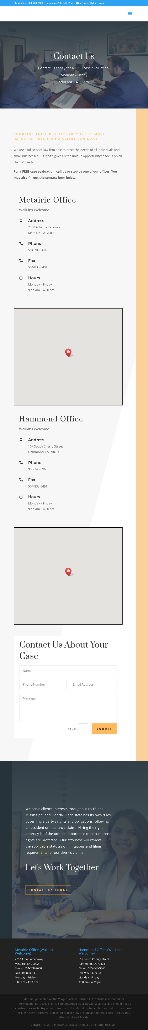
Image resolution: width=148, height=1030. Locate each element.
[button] (69, 352)
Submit (114, 729)
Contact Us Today (48, 890)
